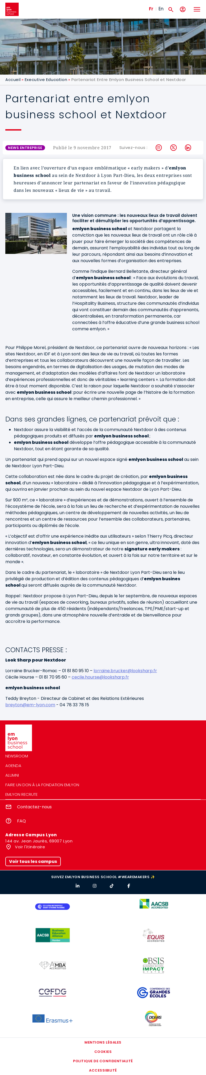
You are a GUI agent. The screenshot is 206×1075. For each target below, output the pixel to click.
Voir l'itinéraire (29, 847)
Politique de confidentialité (103, 1061)
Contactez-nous (34, 807)
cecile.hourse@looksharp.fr (100, 677)
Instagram (159, 147)
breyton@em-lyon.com (30, 705)
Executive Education (46, 79)
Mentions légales (102, 1042)
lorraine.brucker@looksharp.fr (125, 671)
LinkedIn (188, 147)
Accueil (13, 79)
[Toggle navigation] (196, 9)
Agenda (13, 765)
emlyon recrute (21, 794)
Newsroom (16, 756)
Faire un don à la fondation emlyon (42, 785)
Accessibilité (103, 1070)
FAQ (21, 821)
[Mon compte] (182, 9)
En (161, 9)
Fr (151, 9)
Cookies (103, 1051)
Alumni (12, 775)
